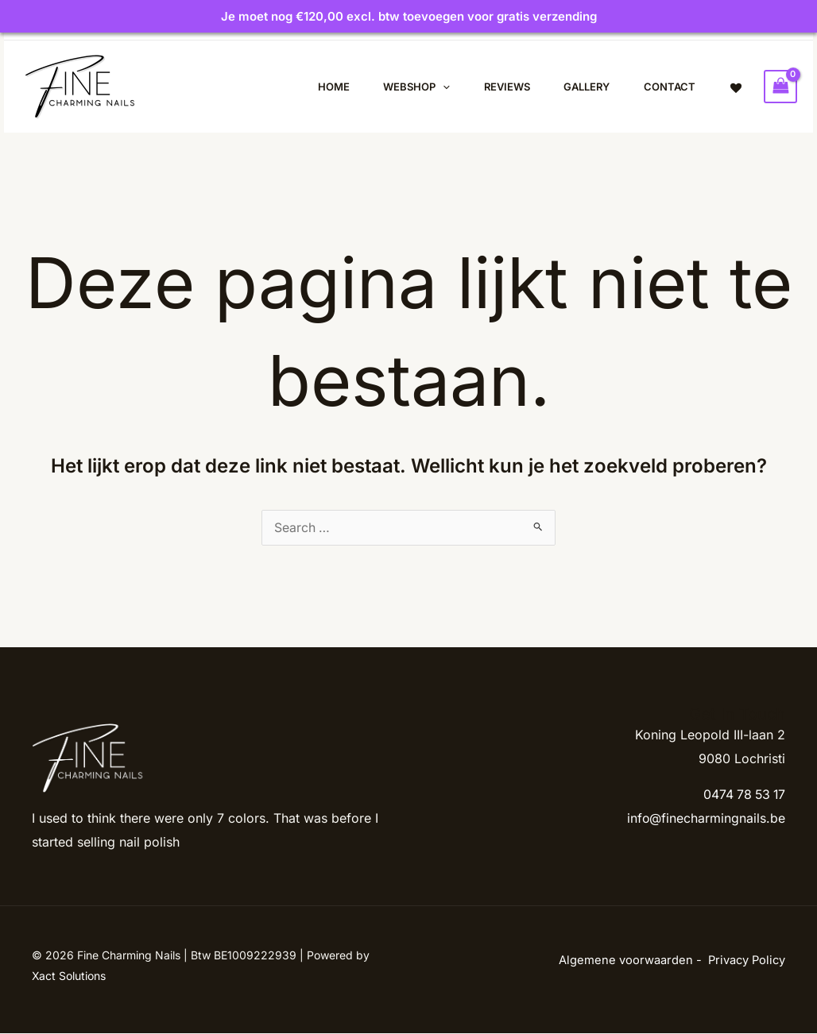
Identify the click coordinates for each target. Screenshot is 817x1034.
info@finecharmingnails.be (705, 819)
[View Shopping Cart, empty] (780, 86)
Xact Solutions (69, 976)
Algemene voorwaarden (626, 961)
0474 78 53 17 (742, 795)
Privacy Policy (746, 961)
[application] (428, 86)
